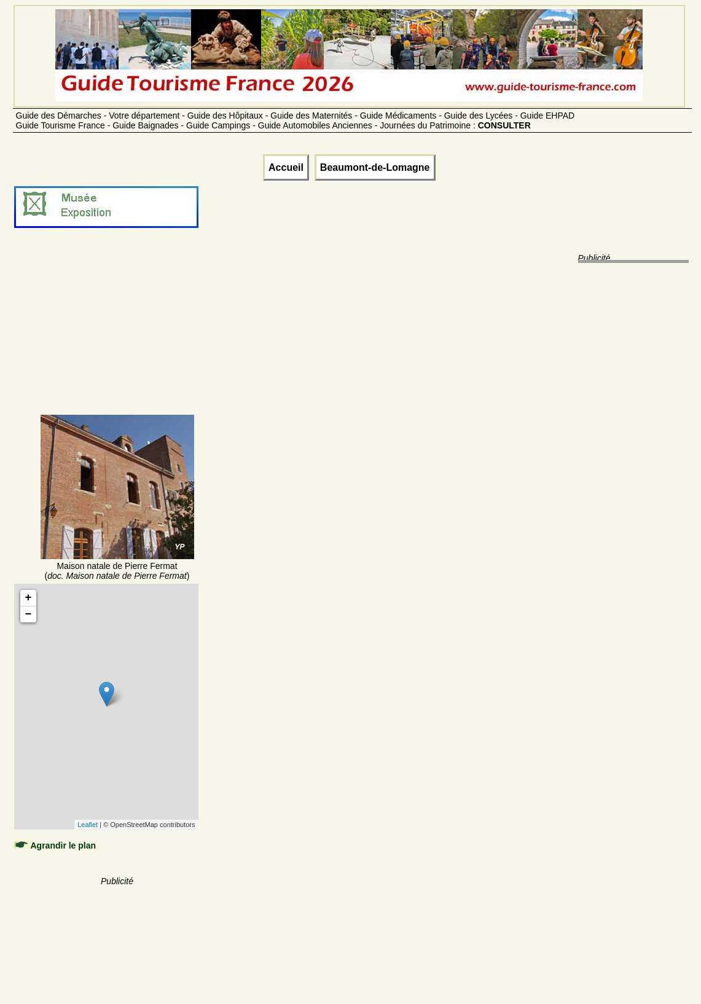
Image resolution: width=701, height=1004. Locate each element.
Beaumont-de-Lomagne (375, 167)
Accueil (286, 167)
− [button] (28, 614)
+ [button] (28, 597)
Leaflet (87, 824)
